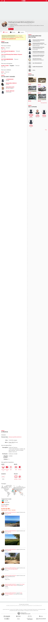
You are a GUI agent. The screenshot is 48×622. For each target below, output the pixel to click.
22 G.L (34, 70)
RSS (14, 609)
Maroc (6, 505)
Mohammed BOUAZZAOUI (10, 512)
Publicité (17, 609)
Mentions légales (20, 610)
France (9, 510)
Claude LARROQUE (10, 90)
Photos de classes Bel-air (13, 569)
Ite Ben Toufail (5, 65)
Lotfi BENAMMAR (9, 79)
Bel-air (2, 47)
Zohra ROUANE (31, 125)
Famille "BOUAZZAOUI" (38, 66)
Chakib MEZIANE (37, 115)
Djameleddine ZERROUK (11, 83)
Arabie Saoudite (4, 510)
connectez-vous (18, 37)
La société (24, 609)
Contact (11, 609)
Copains (22, 32)
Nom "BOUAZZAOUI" (37, 63)
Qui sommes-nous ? (6, 609)
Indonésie (13, 510)
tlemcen (9, 513)
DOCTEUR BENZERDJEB (7, 59)
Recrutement (35, 609)
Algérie (2, 505)
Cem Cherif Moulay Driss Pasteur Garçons (11, 54)
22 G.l (2, 72)
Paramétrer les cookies (13, 610)
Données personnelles (41, 609)
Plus (46, 129)
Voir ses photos (44, 102)
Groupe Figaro (26, 610)
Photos (13, 32)
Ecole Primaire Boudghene (8, 51)
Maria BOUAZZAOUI (37, 58)
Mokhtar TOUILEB (44, 115)
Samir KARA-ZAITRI (10, 87)
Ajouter (11, 29)
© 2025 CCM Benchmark (34, 610)
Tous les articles (29, 609)
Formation (21, 609)
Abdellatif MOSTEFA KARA (31, 115)
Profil (6, 32)
